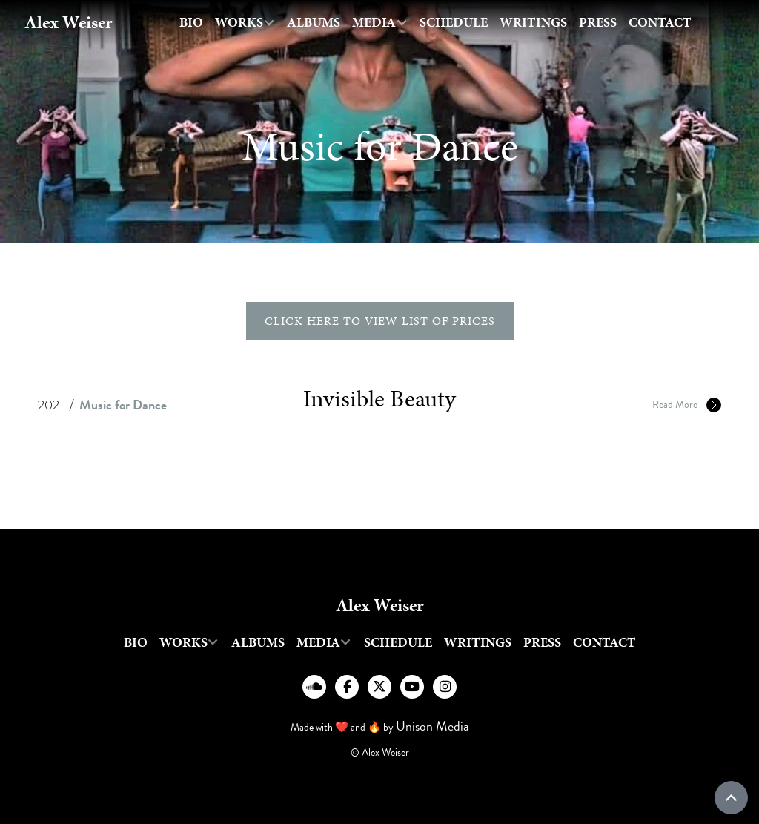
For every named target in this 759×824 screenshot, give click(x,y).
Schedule (454, 22)
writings (533, 22)
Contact (660, 22)
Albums (313, 22)
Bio (191, 22)
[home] (68, 22)
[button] (245, 22)
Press (598, 22)
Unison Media (432, 726)
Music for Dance (123, 405)
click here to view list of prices (380, 320)
